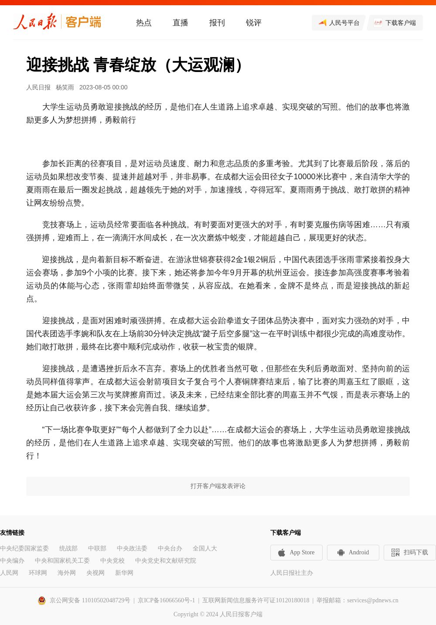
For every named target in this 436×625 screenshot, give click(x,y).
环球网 (38, 573)
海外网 (67, 573)
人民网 (9, 573)
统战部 (68, 548)
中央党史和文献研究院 (165, 560)
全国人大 (205, 548)
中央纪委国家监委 (24, 548)
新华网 (124, 573)
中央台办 (170, 548)
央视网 (95, 573)
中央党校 (112, 560)
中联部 (97, 548)
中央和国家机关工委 (62, 560)
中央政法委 (132, 548)
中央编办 (12, 560)
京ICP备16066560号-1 (166, 600)
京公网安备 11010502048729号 (90, 600)
